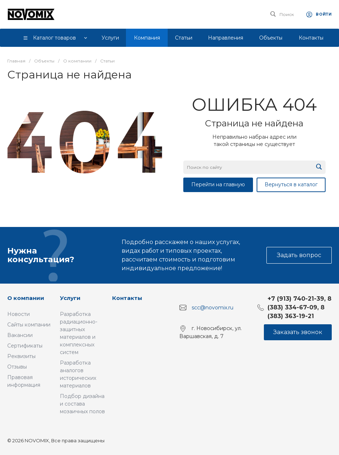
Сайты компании (28, 324)
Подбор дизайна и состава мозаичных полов (82, 404)
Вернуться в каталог (291, 184)
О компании (25, 297)
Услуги (70, 297)
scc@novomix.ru (212, 307)
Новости (18, 314)
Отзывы (17, 366)
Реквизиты (21, 356)
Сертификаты (24, 345)
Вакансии (20, 335)
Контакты (127, 297)
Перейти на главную (218, 184)
